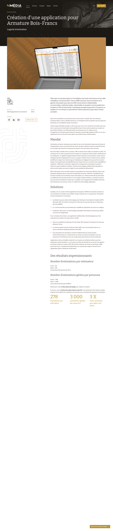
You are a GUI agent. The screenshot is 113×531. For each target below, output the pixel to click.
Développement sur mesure (17, 112)
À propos (41, 5)
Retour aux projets (11, 12)
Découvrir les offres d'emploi (100, 526)
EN (94, 5)
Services (34, 5)
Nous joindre (101, 5)
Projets (28, 5)
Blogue (49, 5)
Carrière (55, 5)
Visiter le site (31, 119)
